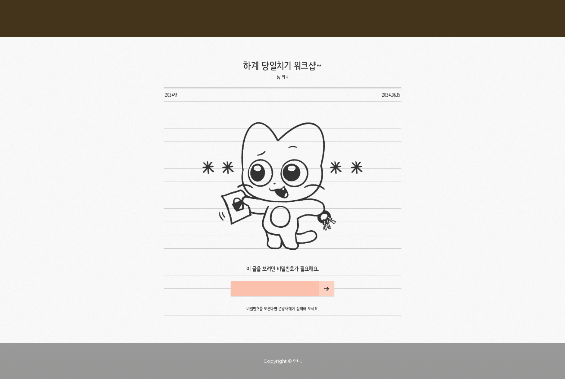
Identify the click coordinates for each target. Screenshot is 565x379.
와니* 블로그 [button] (282, 18)
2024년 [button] (171, 95)
